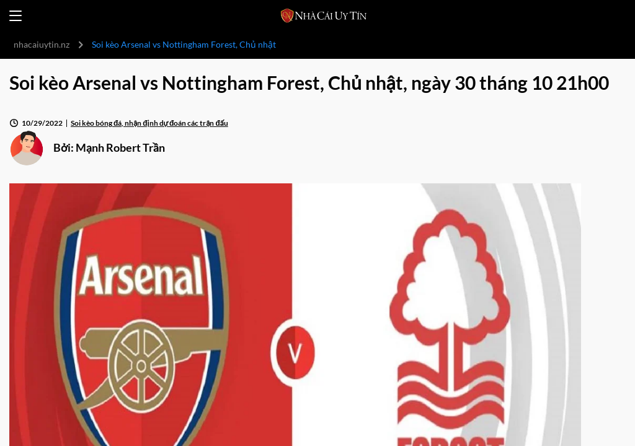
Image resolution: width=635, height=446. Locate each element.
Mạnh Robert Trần (120, 147)
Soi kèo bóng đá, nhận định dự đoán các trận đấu (149, 123)
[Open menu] (15, 16)
